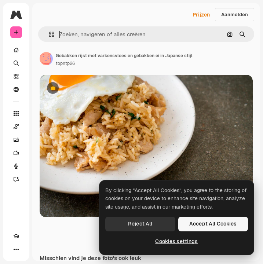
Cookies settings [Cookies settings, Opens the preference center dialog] (176, 241)
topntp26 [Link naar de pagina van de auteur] (65, 63)
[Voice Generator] (16, 166)
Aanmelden (234, 14)
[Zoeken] (16, 63)
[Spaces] (16, 126)
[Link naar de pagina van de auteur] (46, 58)
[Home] (16, 50)
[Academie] (16, 236)
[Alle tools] (16, 113)
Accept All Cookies (213, 223)
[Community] (16, 89)
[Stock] (16, 76)
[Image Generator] (16, 140)
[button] (49, 34)
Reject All (140, 223)
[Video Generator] (16, 153)
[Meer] (16, 249)
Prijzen (201, 14)
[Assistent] (16, 179)
